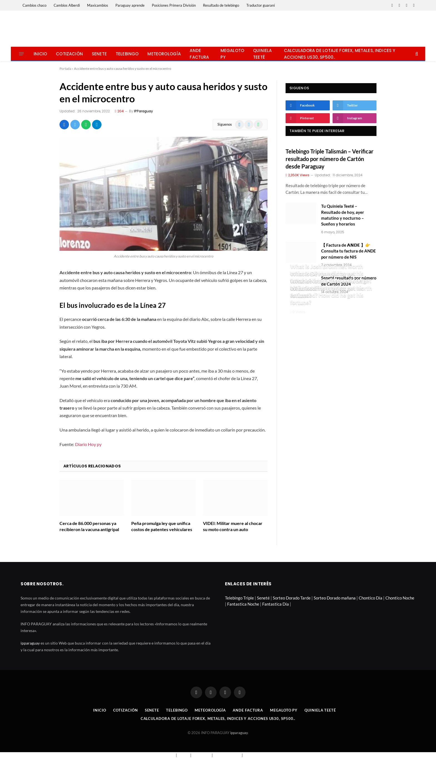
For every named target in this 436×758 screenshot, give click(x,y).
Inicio (40, 54)
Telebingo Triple (239, 597)
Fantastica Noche (243, 603)
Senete (99, 54)
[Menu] (21, 54)
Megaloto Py (232, 54)
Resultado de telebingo (221, 5)
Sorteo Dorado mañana (335, 597)
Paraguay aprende (130, 5)
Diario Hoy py (88, 444)
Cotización (69, 54)
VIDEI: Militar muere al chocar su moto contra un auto (232, 526)
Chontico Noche (399, 597)
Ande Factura (199, 54)
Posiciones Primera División (174, 5)
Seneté (263, 597)
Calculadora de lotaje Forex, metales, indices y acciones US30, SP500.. (339, 54)
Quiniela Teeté (262, 54)
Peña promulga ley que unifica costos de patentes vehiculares (161, 526)
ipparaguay (30, 643)
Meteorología (164, 54)
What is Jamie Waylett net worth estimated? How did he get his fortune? (331, 295)
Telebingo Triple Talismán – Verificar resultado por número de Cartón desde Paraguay (329, 159)
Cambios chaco (34, 5)
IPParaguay (143, 111)
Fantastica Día (275, 603)
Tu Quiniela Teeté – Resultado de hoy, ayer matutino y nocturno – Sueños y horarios (342, 215)
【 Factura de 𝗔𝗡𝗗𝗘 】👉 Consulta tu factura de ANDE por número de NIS (348, 250)
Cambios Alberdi (67, 5)
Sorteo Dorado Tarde (292, 597)
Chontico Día (370, 597)
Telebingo (127, 54)
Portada (65, 68)
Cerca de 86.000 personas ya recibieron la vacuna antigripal (89, 526)
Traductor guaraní (260, 5)
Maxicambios (97, 5)
